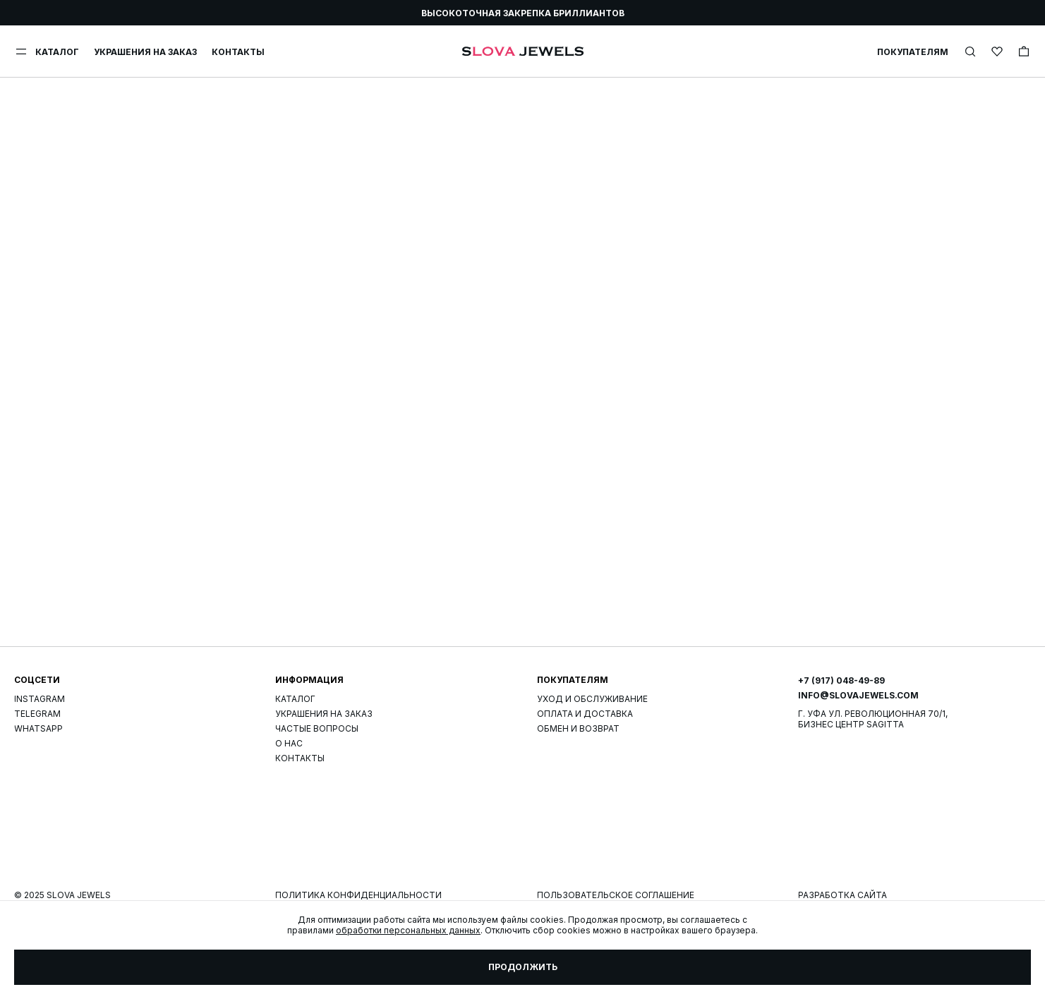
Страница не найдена (522, 660)
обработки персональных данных (408, 930)
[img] (970, 51)
